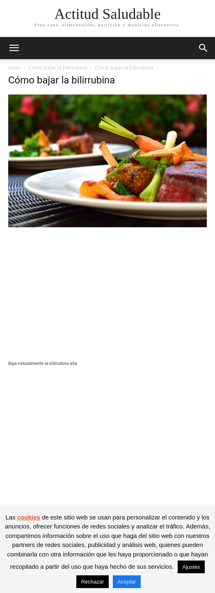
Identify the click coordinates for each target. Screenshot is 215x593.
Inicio (14, 67)
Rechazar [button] (92, 582)
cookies (28, 517)
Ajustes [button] (191, 567)
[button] (14, 48)
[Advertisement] (107, 299)
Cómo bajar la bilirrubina (57, 67)
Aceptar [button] (127, 582)
